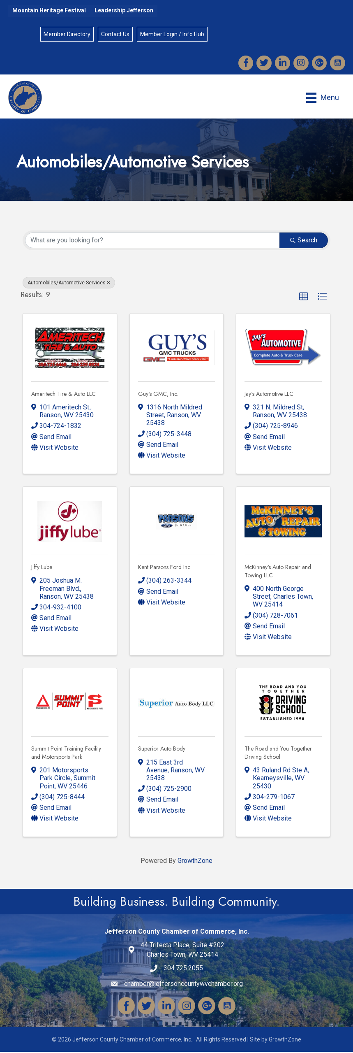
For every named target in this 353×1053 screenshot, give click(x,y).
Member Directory (67, 34)
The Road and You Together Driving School (278, 754)
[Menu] (322, 98)
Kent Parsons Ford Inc (164, 568)
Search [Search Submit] (303, 241)
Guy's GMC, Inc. (158, 395)
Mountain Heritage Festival (49, 10)
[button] (303, 298)
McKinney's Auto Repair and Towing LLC (278, 572)
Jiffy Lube (41, 568)
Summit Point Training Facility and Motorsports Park (66, 754)
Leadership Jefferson (124, 10)
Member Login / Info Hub (172, 34)
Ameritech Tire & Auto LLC (63, 395)
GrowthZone (195, 862)
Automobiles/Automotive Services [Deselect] (69, 284)
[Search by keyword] (152, 241)
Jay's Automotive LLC (269, 395)
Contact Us (115, 34)
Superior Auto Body (161, 750)
